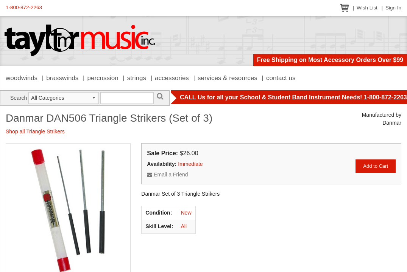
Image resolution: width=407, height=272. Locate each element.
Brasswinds (62, 78)
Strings (136, 78)
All (184, 226)
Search (18, 98)
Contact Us (281, 78)
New (186, 213)
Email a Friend (167, 175)
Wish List (367, 8)
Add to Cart (375, 166)
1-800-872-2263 (24, 7)
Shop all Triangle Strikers (35, 131)
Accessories (172, 78)
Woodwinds (21, 78)
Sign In (393, 8)
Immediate (190, 164)
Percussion (102, 78)
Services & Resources (227, 78)
